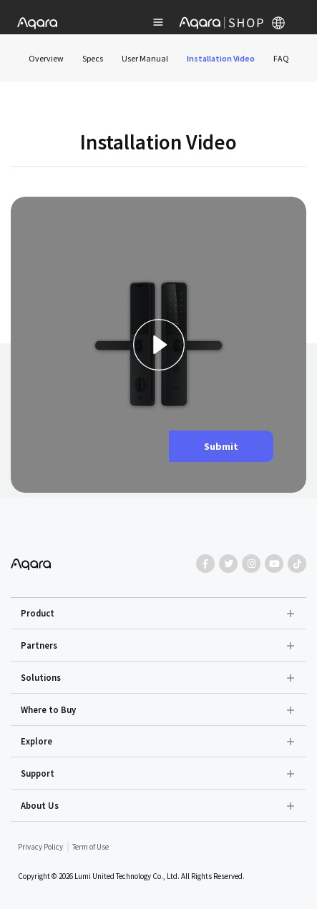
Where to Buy (48, 709)
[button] (159, 613)
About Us (40, 805)
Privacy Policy (40, 847)
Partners (39, 645)
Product (37, 613)
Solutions (41, 677)
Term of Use (90, 847)
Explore (36, 741)
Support (37, 773)
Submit (221, 446)
